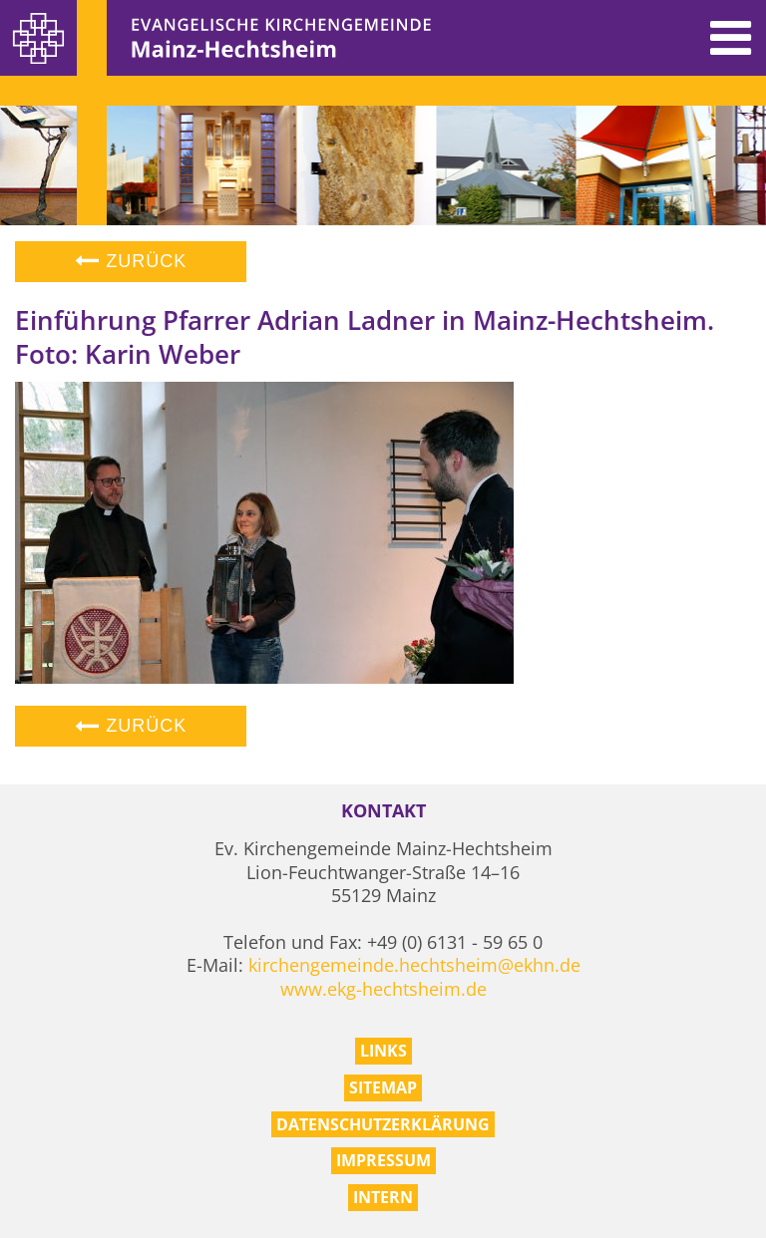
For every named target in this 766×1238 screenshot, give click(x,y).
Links (383, 1051)
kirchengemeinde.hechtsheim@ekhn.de (414, 965)
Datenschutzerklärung (383, 1124)
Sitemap (383, 1087)
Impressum (383, 1160)
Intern (383, 1197)
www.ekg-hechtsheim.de (383, 989)
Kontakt (383, 810)
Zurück (131, 261)
